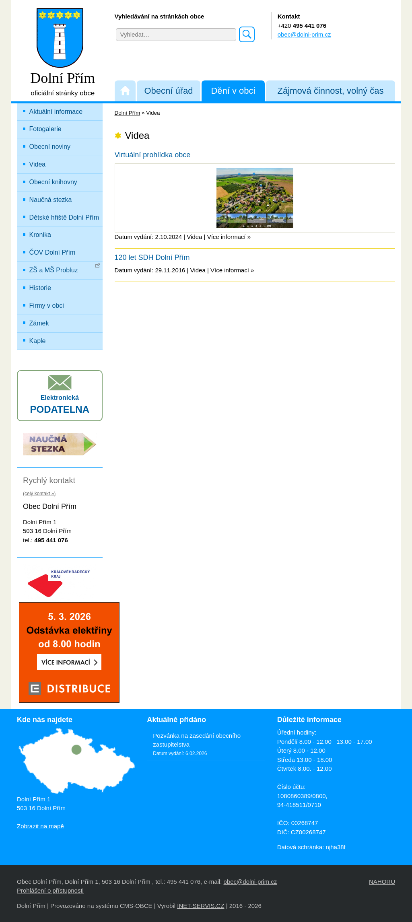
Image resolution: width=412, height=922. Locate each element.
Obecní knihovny (53, 182)
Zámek (39, 323)
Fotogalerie (45, 129)
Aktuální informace (56, 111)
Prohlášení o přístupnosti (50, 890)
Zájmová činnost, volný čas (331, 91)
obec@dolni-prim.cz (304, 34)
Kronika (40, 234)
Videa (37, 164)
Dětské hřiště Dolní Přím (64, 217)
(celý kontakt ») (39, 493)
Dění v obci (233, 91)
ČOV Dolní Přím (52, 252)
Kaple (37, 341)
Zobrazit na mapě (40, 826)
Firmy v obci (46, 305)
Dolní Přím (127, 113)
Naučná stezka (50, 199)
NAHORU (382, 881)
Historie (40, 287)
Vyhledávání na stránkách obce (159, 16)
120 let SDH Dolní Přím (152, 257)
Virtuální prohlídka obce (153, 155)
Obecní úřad (168, 91)
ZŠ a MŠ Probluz (65, 268)
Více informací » (229, 236)
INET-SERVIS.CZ (200, 905)
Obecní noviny (49, 146)
